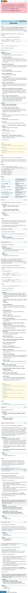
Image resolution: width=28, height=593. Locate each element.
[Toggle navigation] (25, 1)
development (5, 10)
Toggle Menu (3, 591)
